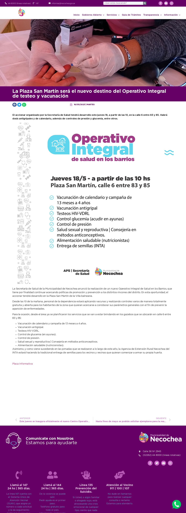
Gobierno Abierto (93, 15)
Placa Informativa (22, 364)
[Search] (144, 3)
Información (172, 15)
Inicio (77, 15)
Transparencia (152, 15)
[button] (14, 105)
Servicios (113, 15)
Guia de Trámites (131, 15)
